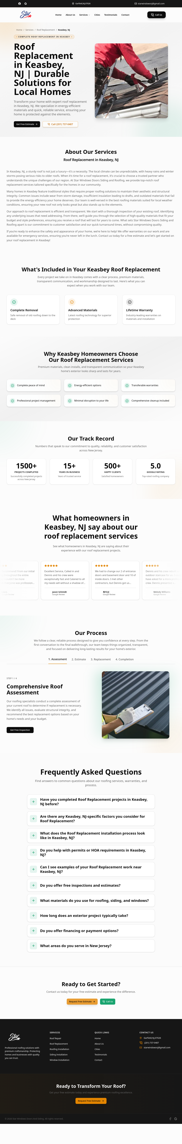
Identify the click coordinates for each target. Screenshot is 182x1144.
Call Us (156, 14)
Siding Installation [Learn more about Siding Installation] (58, 1074)
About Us (70, 14)
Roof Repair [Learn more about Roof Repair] (55, 1058)
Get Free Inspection (20, 730)
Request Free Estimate (82, 1021)
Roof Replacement (46, 29)
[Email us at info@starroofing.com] (150, 3)
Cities (97, 14)
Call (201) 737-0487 (60, 124)
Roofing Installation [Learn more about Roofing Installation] (59, 1069)
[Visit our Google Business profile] (26, 4)
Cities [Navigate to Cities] (97, 1069)
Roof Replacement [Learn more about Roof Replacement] (59, 1063)
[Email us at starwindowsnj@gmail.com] (158, 1067)
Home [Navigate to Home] (98, 1058)
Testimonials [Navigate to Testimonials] (101, 1074)
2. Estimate (79, 659)
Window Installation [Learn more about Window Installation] (59, 1080)
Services (84, 14)
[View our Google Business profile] (175, 1138)
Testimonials (110, 14)
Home (58, 14)
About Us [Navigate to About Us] (99, 1063)
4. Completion (125, 659)
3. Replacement (101, 659)
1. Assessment (57, 659)
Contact (125, 14)
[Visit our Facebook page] (19, 4)
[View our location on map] (81, 4)
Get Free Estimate (27, 124)
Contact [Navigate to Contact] (98, 1080)
